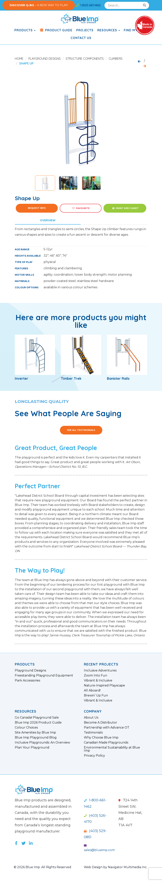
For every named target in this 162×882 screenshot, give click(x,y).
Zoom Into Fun (95, 675)
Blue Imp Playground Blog (36, 737)
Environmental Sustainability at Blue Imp (112, 749)
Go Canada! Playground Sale (37, 717)
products (25, 30)
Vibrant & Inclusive (98, 680)
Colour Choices (26, 727)
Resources (108, 30)
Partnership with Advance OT (106, 727)
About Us (91, 717)
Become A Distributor (100, 722)
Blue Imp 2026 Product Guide (38, 722)
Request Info (37, 208)
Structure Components (85, 59)
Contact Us (81, 38)
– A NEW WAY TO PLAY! (39, 5)
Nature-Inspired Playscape (104, 685)
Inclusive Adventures (100, 670)
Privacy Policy (94, 755)
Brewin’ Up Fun (96, 695)
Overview (47, 220)
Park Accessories (27, 680)
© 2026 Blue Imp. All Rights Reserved (42, 867)
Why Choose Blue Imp (101, 737)
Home (19, 59)
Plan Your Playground (32, 747)
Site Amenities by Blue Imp (35, 732)
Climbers (115, 59)
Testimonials (93, 732)
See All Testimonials (81, 430)
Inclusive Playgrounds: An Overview (42, 742)
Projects (84, 30)
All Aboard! (92, 690)
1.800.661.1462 (88, 5)
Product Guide (55, 30)
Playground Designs (44, 59)
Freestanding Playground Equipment (44, 675)
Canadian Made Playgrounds (106, 742)
